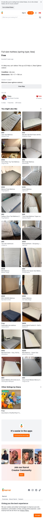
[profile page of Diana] (3, 97)
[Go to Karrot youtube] (36, 490)
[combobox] (20, 17)
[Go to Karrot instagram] (33, 490)
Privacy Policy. (24, 510)
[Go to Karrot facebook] (29, 490)
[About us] (35, 12)
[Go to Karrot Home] (6, 490)
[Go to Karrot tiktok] (40, 490)
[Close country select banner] (41, 2)
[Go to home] (2, 13)
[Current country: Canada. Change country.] (40, 13)
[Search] (40, 17)
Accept (37, 515)
